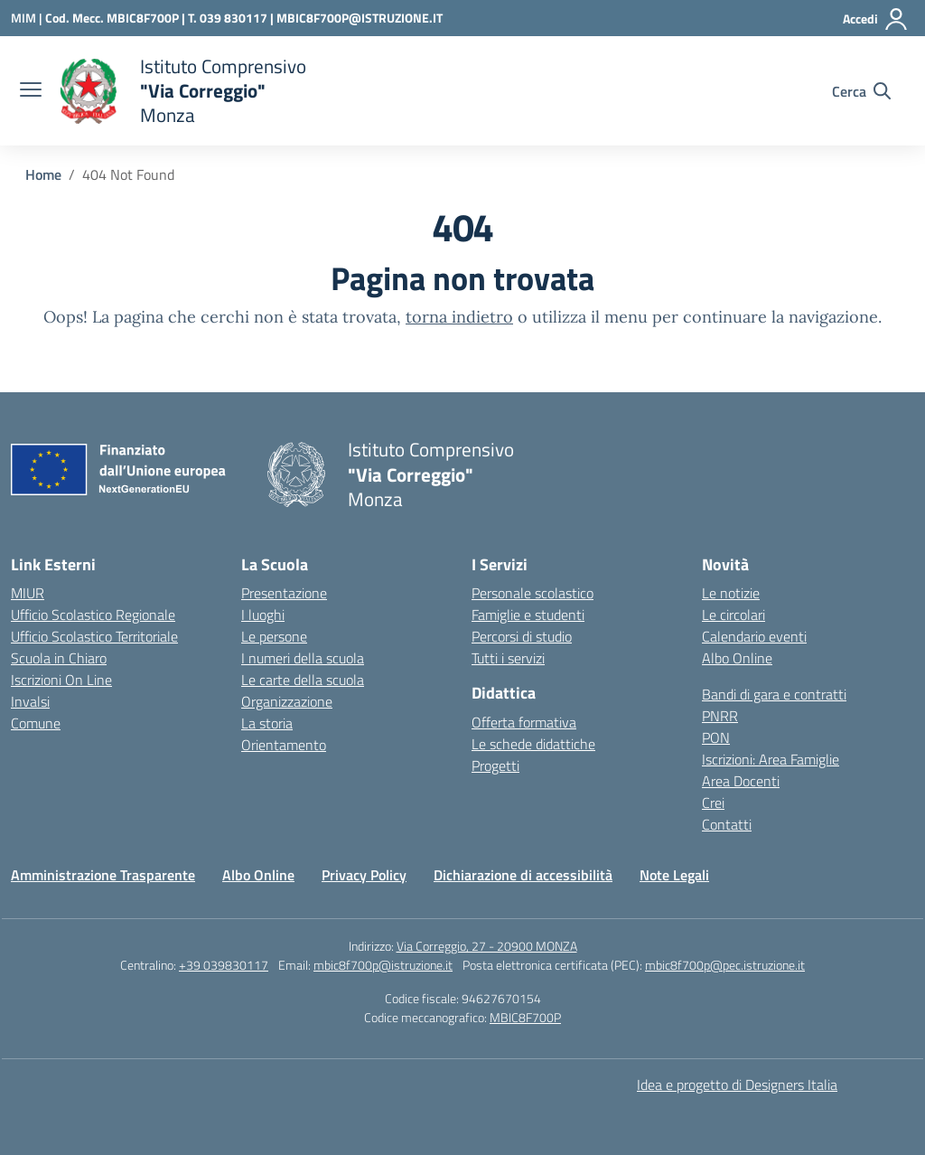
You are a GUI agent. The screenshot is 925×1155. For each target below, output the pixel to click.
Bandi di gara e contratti (774, 694)
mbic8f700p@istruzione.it (383, 964)
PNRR (720, 716)
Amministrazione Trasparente (103, 875)
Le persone (274, 636)
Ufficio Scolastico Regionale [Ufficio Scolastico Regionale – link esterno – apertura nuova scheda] (93, 614)
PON (716, 737)
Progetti (495, 765)
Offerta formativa (524, 722)
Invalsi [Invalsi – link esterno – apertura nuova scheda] (30, 701)
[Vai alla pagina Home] (43, 174)
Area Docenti (741, 781)
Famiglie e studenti (528, 614)
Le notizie (731, 593)
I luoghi (263, 614)
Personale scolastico (532, 593)
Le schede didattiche (533, 744)
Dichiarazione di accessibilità (523, 875)
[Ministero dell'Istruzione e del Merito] (28, 17)
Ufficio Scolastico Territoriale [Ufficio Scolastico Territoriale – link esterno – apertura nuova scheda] (94, 636)
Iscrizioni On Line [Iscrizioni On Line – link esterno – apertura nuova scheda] (61, 679)
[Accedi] (875, 19)
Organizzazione (286, 701)
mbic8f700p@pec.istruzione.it (725, 964)
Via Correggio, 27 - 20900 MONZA (487, 945)
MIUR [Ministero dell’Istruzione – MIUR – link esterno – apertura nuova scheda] (27, 593)
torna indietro (459, 316)
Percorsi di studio (522, 636)
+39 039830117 (223, 964)
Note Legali (674, 875)
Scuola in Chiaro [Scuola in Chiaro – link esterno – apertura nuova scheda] (59, 658)
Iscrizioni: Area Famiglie (770, 759)
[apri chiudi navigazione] (31, 91)
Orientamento (283, 745)
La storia (267, 723)
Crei (713, 802)
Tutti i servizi (508, 658)
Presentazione (284, 593)
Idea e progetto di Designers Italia (737, 1084)
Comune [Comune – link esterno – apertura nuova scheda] (36, 723)
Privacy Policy (364, 875)
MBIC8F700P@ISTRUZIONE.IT (359, 17)
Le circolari (733, 614)
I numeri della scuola (302, 658)
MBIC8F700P (525, 1017)
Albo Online (737, 658)
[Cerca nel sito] (861, 91)
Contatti (727, 824)
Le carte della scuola (302, 679)
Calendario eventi (754, 636)
